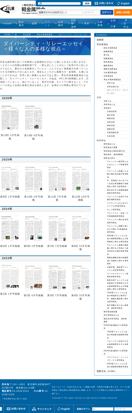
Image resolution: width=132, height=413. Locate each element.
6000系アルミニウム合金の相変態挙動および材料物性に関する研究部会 (117, 239)
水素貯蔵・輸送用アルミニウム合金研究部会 (117, 268)
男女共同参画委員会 (112, 80)
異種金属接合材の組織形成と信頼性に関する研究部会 (117, 260)
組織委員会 (108, 51)
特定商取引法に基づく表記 (15, 399)
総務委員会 (108, 58)
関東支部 (111, 118)
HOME (7, 34)
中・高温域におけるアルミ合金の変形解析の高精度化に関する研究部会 (117, 183)
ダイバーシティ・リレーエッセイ (73, 34)
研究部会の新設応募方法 (114, 151)
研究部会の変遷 (110, 147)
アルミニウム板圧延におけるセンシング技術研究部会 (117, 164)
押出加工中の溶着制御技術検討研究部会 (117, 191)
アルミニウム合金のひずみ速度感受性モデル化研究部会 (117, 344)
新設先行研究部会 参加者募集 (115, 320)
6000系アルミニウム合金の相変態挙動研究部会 (117, 365)
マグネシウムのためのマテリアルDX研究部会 (117, 204)
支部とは (107, 101)
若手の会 (111, 83)
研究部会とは (109, 144)
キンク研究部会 (114, 210)
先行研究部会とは (111, 315)
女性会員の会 (113, 87)
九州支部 (111, 136)
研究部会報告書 (110, 312)
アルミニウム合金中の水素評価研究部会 (117, 198)
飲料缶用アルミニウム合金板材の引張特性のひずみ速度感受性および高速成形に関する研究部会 (117, 284)
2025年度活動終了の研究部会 (116, 326)
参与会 (106, 55)
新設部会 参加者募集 (113, 154)
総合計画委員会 (110, 48)
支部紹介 (107, 108)
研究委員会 (108, 62)
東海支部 (111, 125)
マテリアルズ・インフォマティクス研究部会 (117, 358)
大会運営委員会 (110, 72)
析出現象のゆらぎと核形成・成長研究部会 (117, 306)
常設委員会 (102, 44)
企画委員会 (108, 76)
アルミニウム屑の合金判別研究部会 (117, 221)
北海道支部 (112, 111)
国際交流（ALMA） (107, 371)
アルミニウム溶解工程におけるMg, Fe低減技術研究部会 (117, 229)
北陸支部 (111, 122)
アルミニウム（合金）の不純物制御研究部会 (117, 214)
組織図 (100, 40)
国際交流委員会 (110, 69)
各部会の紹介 (109, 158)
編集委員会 (108, 65)
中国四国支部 (113, 132)
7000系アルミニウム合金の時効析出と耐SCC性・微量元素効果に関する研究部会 (117, 297)
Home (8, 23)
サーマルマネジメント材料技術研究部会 (117, 275)
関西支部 (111, 129)
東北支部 (111, 115)
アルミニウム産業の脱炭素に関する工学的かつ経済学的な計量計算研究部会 (117, 249)
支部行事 (113, 23)
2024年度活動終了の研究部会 (116, 352)
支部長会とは (109, 104)
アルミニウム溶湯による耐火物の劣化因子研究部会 (117, 174)
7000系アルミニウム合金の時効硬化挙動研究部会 (117, 335)
